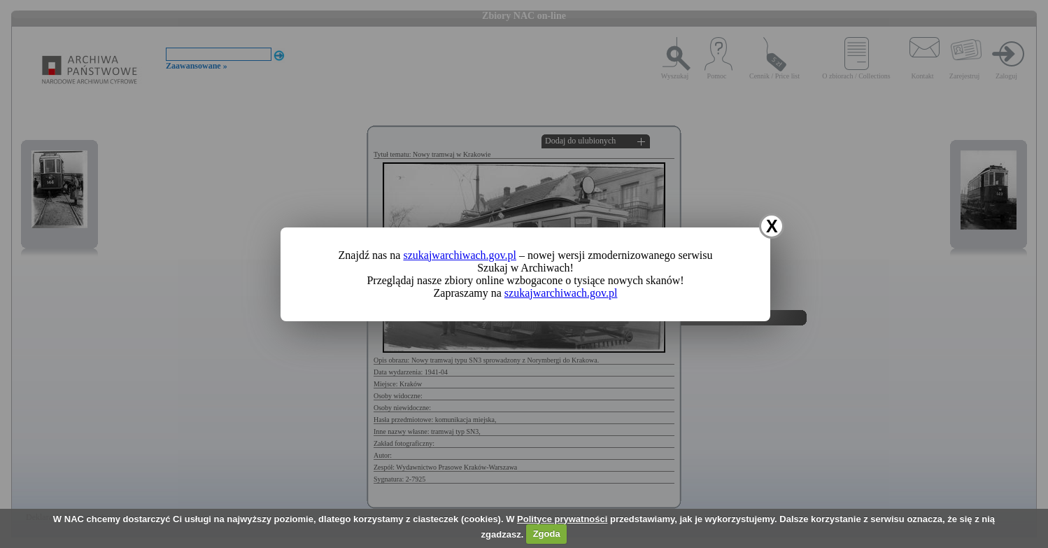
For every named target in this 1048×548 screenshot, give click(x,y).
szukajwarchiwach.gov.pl (459, 255)
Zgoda (546, 533)
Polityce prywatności (562, 519)
